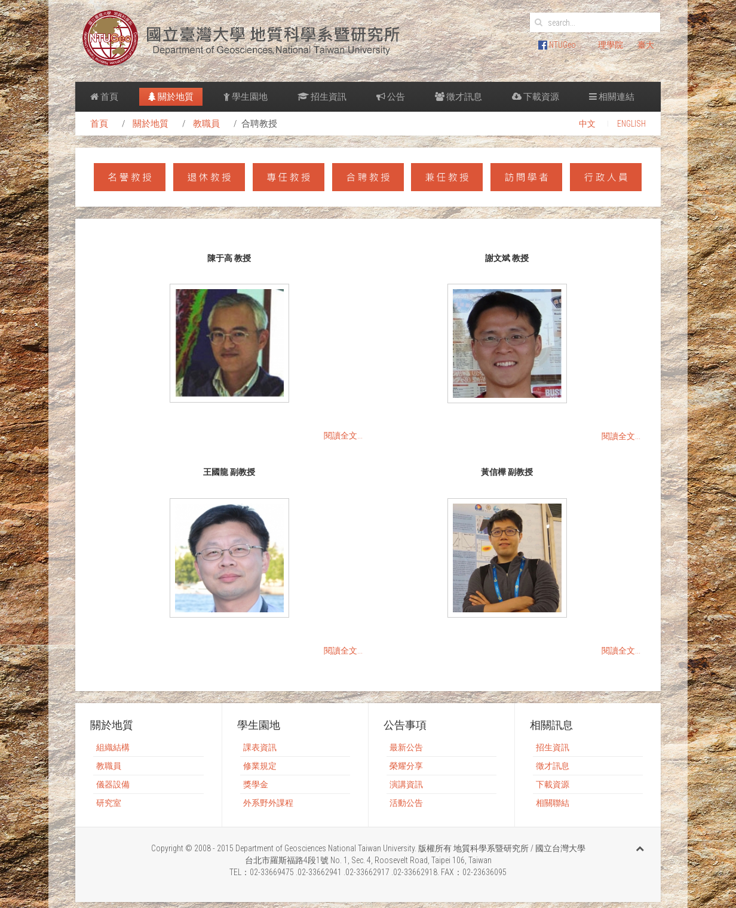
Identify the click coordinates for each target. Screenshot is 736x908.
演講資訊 (406, 784)
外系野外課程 (268, 803)
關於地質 (171, 96)
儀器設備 (113, 784)
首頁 (104, 96)
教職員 (206, 123)
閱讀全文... (343, 435)
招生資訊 (322, 96)
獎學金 (255, 784)
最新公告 (406, 747)
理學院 (610, 45)
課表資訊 (260, 747)
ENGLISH (631, 123)
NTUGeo (557, 45)
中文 (587, 123)
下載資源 (535, 96)
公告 (390, 96)
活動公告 (406, 803)
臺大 (645, 45)
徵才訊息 (458, 96)
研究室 (108, 803)
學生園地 (245, 96)
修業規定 (260, 766)
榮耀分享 (406, 766)
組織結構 (113, 747)
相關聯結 (552, 803)
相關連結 (611, 96)
